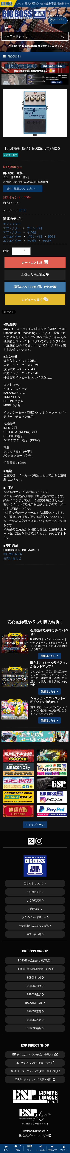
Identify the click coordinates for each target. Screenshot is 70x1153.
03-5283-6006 (12, 554)
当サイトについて (33, 883)
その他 (31, 232)
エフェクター (12, 224)
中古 (29, 1148)
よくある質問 (34, 900)
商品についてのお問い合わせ (35, 287)
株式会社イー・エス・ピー (35, 1135)
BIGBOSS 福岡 (34, 1028)
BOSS (22, 210)
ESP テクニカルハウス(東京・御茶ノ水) (35, 1054)
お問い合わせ (12, 558)
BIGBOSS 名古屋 (33, 1002)
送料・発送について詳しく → (23, 188)
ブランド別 (34, 228)
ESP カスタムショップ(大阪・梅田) (35, 1079)
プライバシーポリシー (34, 917)
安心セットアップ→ (57, 20)
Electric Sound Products (35, 1130)
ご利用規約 (34, 908)
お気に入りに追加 (35, 274)
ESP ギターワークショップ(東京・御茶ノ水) (35, 1071)
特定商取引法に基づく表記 (33, 925)
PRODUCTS (12, 56)
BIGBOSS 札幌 (34, 977)
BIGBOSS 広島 (34, 1019)
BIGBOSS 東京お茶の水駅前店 (34, 960)
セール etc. (40, 1148)
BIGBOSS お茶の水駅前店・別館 (34, 969)
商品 (18, 1148)
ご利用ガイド (14, 46)
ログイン (57, 46)
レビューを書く (35, 299)
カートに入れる (35, 262)
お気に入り (44, 46)
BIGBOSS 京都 (34, 1011)
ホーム (6, 1148)
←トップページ (35, 824)
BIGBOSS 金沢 (34, 994)
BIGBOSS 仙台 (34, 985)
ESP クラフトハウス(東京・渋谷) (35, 1062)
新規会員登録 (29, 46)
